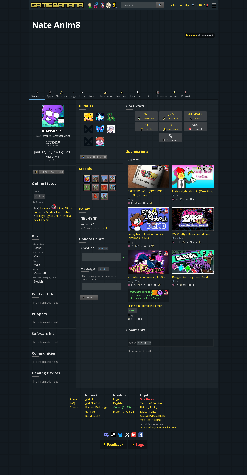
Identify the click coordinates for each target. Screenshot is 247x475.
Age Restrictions (150, 420)
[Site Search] (160, 5)
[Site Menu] (214, 5)
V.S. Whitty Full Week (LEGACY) (147, 277)
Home (44, 208)
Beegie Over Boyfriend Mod (190, 277)
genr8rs (90, 411)
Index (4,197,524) (124, 411)
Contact (75, 407)
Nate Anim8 (207, 35)
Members (191, 35)
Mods (49, 212)
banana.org (92, 416)
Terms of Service (151, 403)
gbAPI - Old (92, 403)
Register (118, 403)
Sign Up (184, 5)
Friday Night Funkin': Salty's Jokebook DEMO (145, 236)
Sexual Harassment (152, 416)
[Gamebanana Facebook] (140, 434)
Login (116, 399)
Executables (63, 212)
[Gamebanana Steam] (113, 434)
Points (85, 209)
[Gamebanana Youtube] (134, 434)
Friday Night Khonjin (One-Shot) (192, 191)
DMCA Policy (148, 411)
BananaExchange (96, 407)
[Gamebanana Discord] (106, 434)
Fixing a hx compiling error (145, 306)
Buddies (86, 106)
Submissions (137, 151)
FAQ (72, 403)
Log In (171, 5)
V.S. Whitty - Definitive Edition (191, 234)
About (74, 399)
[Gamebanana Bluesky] (120, 434)
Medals (85, 168)
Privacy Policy (148, 407)
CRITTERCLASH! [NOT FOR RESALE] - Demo (145, 193)
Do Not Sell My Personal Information (158, 427)
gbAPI (89, 399)
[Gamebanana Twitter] (127, 434)
